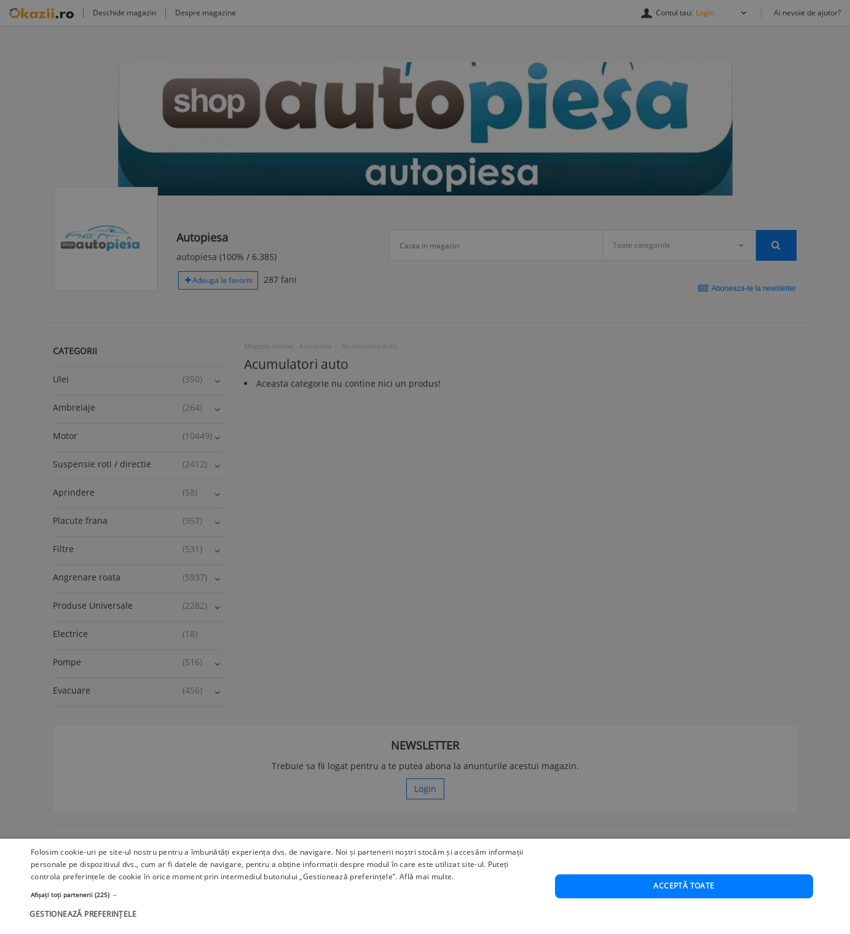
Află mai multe (425, 876)
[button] (285, 894)
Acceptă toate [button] (683, 886)
